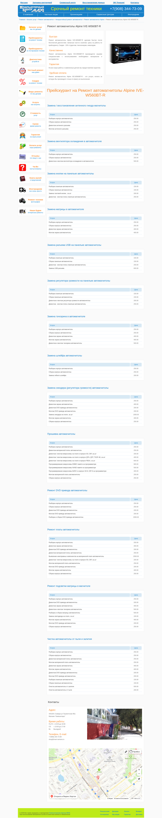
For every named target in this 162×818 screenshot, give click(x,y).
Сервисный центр (68, 3)
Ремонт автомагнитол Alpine (94, 19)
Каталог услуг (31, 19)
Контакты (135, 3)
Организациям (76, 14)
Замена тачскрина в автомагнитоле (66, 316)
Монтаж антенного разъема (58, 129)
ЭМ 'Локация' (119, 3)
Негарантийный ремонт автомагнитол (69, 19)
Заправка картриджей (42, 3)
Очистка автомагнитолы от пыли (60, 690)
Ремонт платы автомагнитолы (63, 529)
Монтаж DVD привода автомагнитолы (62, 411)
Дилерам (115, 811)
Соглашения (104, 814)
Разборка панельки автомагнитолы (61, 186)
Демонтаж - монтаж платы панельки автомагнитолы (67, 197)
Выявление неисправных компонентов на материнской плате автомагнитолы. (76, 556)
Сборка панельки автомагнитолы (60, 190)
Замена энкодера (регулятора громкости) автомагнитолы (78, 388)
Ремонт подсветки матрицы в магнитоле (68, 586)
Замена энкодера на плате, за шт (61, 415)
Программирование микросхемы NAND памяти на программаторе (72, 468)
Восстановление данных (94, 3)
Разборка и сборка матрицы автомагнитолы (64, 613)
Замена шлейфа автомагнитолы (64, 355)
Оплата (126, 811)
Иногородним (133, 14)
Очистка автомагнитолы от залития (61, 686)
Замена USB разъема (56, 268)
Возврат (139, 811)
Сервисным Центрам (105, 14)
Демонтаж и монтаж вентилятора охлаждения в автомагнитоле (71, 161)
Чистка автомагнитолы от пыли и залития (69, 639)
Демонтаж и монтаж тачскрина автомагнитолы (65, 343)
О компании (28, 14)
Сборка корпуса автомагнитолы (60, 122)
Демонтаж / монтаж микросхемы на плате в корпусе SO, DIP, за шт (72, 454)
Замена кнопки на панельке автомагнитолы (70, 173)
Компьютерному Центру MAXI (59, 813)
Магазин (24, 3)
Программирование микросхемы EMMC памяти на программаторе (72, 464)
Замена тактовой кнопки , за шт (60, 193)
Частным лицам (51, 14)
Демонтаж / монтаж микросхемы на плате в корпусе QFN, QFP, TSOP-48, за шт (77, 457)
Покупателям (104, 811)
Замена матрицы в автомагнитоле (65, 209)
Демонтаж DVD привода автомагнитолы (63, 408)
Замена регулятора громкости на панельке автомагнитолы (78, 280)
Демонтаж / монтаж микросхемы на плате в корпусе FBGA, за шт (72, 461)
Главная (22, 19)
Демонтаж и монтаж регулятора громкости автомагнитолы (69, 300)
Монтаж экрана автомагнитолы (60, 232)
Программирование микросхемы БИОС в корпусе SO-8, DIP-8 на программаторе (77, 471)
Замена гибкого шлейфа (57, 375)
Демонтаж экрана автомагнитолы (61, 229)
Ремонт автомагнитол (46, 19)
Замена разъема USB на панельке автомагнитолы (74, 245)
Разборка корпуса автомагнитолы (61, 118)
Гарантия (127, 814)
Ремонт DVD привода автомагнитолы (67, 490)
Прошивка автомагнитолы (61, 434)
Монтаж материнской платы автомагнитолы (64, 474)
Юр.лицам (115, 814)
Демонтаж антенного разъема (59, 125)
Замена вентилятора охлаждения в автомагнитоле (74, 141)
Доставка (139, 814)
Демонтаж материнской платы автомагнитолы (65, 450)
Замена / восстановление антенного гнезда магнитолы (76, 105)
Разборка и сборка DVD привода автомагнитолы (66, 517)
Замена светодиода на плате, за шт (61, 616)
